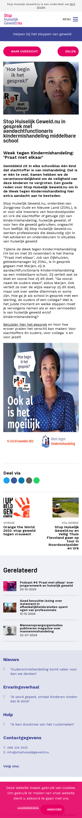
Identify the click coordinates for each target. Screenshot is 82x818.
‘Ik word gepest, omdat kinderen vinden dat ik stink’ (43, 699)
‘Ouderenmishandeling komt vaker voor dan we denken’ (43, 671)
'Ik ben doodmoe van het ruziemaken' (42, 724)
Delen (70, 51)
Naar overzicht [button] (24, 51)
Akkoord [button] (54, 809)
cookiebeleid (27, 807)
